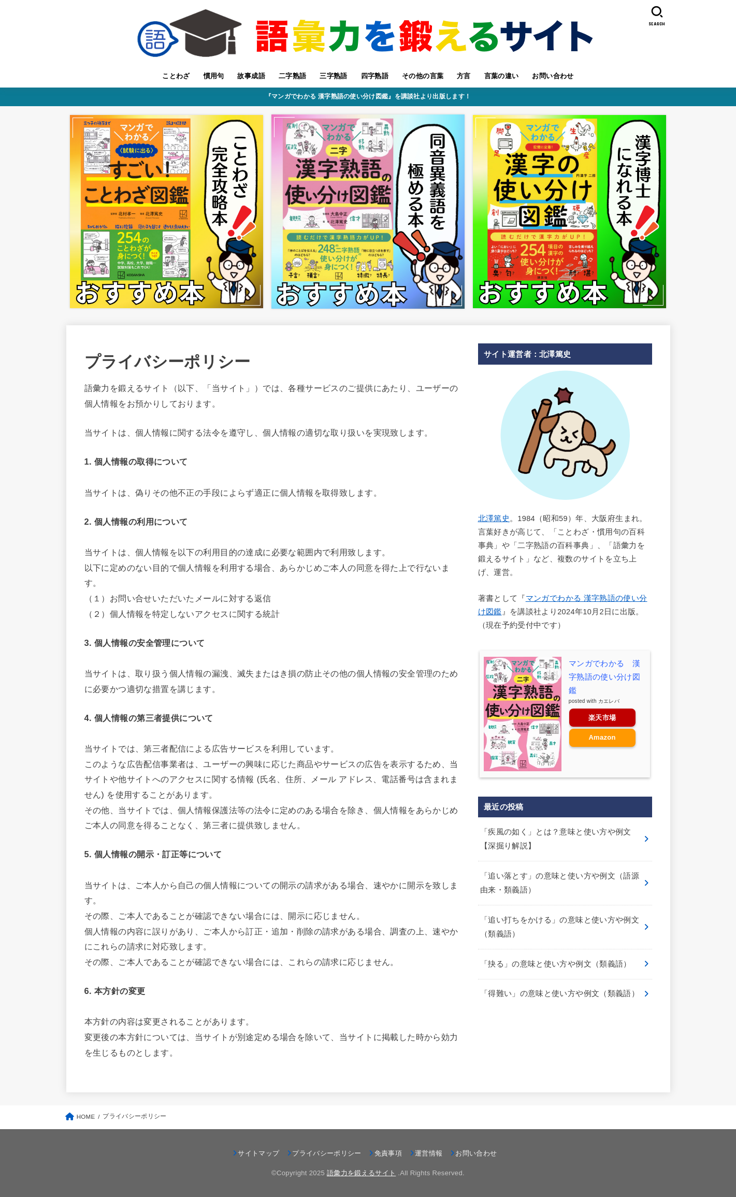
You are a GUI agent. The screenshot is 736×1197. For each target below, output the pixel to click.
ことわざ (176, 76)
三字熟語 (334, 76)
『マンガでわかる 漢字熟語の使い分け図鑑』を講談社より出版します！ (368, 96)
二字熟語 (293, 76)
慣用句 (214, 76)
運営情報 (428, 1153)
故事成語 (251, 76)
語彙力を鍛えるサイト (361, 1173)
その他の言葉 (422, 76)
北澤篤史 (494, 518)
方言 (464, 76)
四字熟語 (375, 76)
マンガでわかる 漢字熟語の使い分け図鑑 (604, 677)
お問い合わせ (552, 76)
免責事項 (388, 1153)
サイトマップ (258, 1153)
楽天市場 (602, 718)
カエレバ (608, 701)
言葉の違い (501, 76)
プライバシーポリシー (326, 1153)
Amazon (601, 737)
